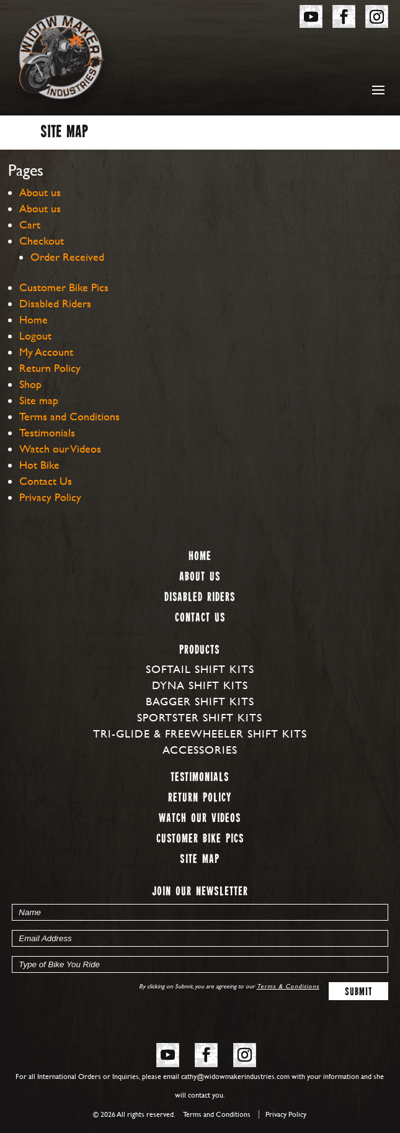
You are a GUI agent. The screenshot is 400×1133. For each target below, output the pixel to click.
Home (33, 319)
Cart (29, 224)
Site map (38, 400)
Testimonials (47, 432)
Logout (35, 335)
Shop (30, 383)
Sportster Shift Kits (199, 717)
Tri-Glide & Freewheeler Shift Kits (200, 733)
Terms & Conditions (288, 986)
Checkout (41, 240)
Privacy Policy (50, 496)
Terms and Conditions (69, 416)
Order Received (67, 256)
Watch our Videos (60, 448)
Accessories (200, 749)
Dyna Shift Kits (200, 685)
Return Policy (50, 367)
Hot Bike (39, 464)
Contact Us (45, 480)
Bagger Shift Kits (200, 701)
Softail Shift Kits (200, 668)
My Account (46, 351)
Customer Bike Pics (64, 287)
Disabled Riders (55, 303)
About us (40, 192)
